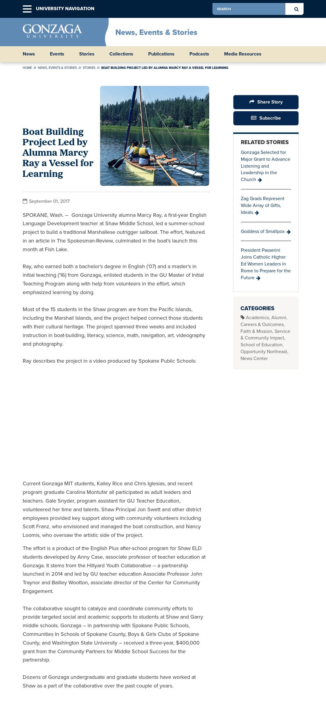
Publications (161, 54)
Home (27, 67)
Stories (86, 54)
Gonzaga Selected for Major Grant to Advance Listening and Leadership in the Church (265, 166)
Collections (121, 54)
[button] (27, 9)
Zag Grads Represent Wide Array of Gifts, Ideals (262, 205)
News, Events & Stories (156, 32)
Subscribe (270, 118)
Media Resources (242, 54)
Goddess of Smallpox (263, 231)
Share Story (270, 101)
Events (57, 54)
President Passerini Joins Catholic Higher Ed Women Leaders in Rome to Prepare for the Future (266, 264)
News (29, 54)
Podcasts (199, 54)
